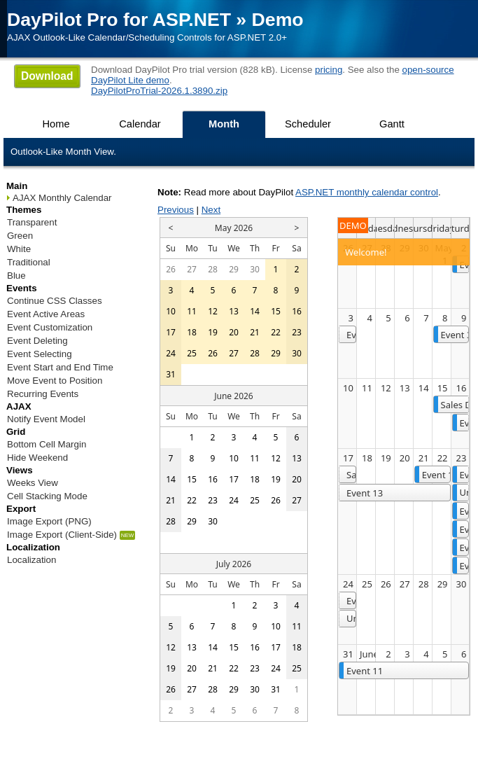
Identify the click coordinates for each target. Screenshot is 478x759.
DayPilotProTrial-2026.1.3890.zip (159, 90)
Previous (175, 209)
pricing (328, 69)
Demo (278, 19)
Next (211, 209)
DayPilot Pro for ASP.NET (119, 19)
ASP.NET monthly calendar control (366, 192)
